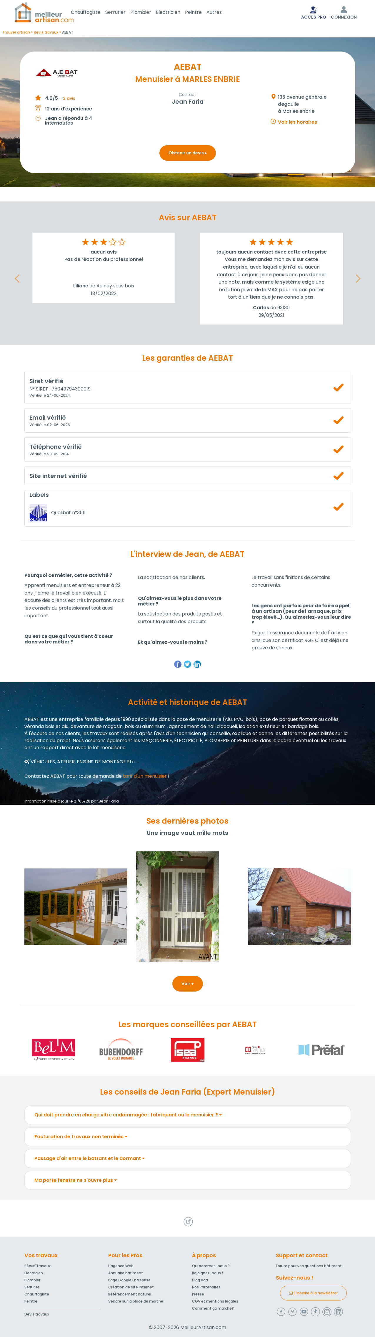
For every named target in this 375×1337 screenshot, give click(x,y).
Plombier (147, 12)
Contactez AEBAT (44, 777)
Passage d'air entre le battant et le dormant (89, 1159)
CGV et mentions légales (215, 1301)
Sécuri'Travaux (37, 1265)
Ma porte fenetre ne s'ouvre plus (75, 1181)
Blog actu (200, 1280)
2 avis (69, 99)
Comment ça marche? (213, 1308)
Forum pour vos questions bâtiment (309, 1265)
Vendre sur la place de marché (135, 1301)
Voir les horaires (297, 123)
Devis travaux (36, 1314)
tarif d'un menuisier (145, 777)
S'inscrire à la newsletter (313, 1292)
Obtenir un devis (188, 154)
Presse (198, 1294)
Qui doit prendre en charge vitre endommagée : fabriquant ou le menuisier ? (128, 1116)
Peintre (200, 12)
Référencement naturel (129, 1294)
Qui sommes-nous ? (211, 1265)
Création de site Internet (131, 1287)
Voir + (187, 985)
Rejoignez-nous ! (207, 1272)
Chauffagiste (93, 12)
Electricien (175, 12)
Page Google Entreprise (129, 1280)
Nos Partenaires (206, 1287)
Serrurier (122, 12)
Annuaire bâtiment (125, 1272)
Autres (221, 12)
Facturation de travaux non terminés (80, 1137)
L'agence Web (121, 1265)
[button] (17, 280)
